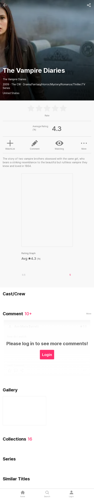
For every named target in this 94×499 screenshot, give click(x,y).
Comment (34, 144)
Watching (59, 144)
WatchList (10, 144)
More (84, 144)
